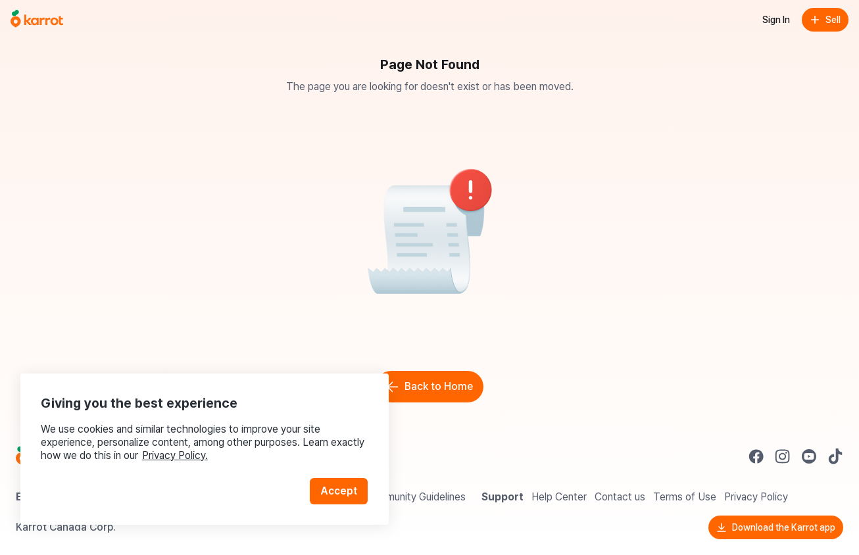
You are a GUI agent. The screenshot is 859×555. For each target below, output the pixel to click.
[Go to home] (37, 20)
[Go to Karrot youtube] (809, 456)
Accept (339, 489)
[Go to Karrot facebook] (756, 456)
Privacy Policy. (176, 453)
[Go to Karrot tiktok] (835, 456)
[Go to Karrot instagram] (783, 456)
